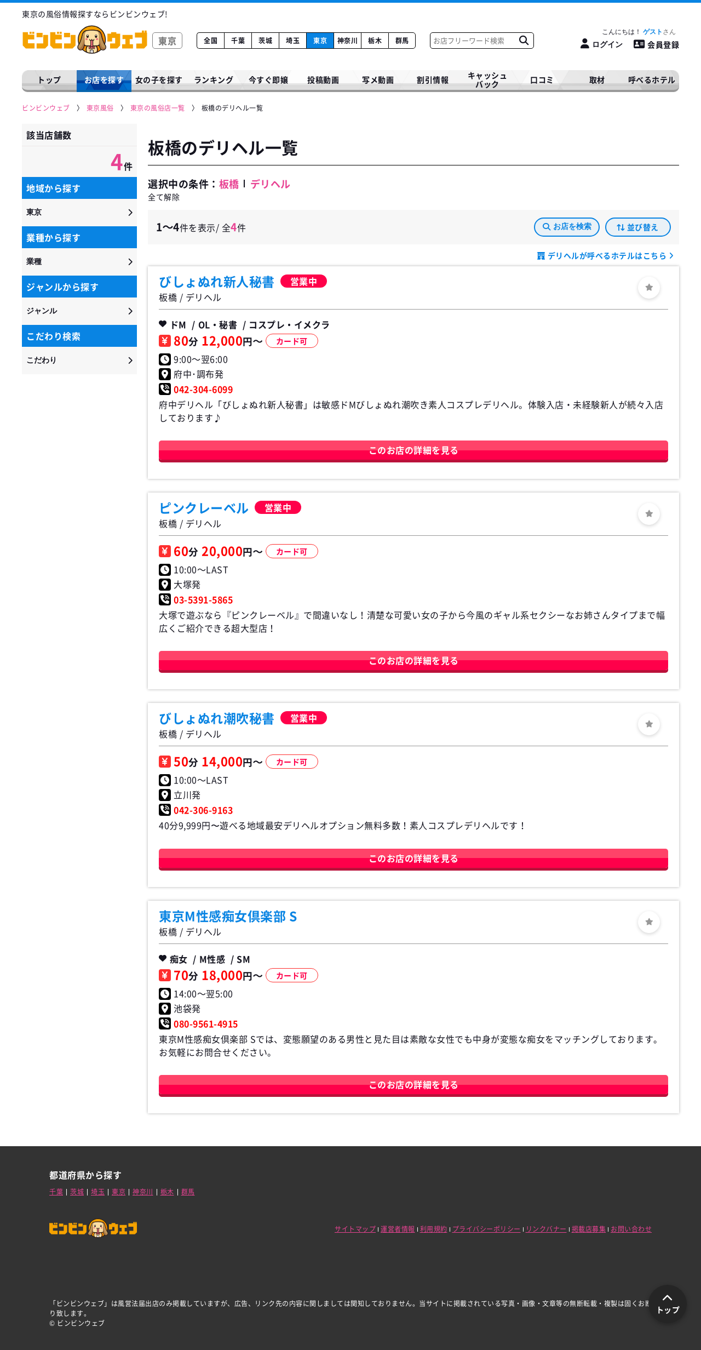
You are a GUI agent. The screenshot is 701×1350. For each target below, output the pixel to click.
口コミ (542, 79)
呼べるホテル (652, 79)
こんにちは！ (639, 32)
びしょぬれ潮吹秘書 (217, 717)
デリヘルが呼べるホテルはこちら (607, 255)
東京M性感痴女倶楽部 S (228, 915)
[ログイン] (602, 44)
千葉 (238, 40)
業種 (34, 261)
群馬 (402, 40)
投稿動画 (323, 79)
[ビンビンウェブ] (46, 108)
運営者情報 (398, 1229)
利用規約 (433, 1229)
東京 (320, 40)
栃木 (375, 40)
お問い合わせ (631, 1229)
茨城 (265, 40)
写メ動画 (378, 79)
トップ (49, 79)
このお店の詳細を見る (414, 449)
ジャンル (41, 310)
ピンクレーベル (204, 507)
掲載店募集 (589, 1229)
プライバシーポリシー (486, 1229)
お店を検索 (567, 226)
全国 (210, 40)
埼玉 (293, 40)
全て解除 (164, 196)
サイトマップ (355, 1229)
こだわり (41, 360)
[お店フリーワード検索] (523, 40)
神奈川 (347, 40)
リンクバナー (546, 1229)
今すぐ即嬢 (269, 79)
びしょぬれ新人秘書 (217, 281)
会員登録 (657, 44)
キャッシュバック (488, 79)
